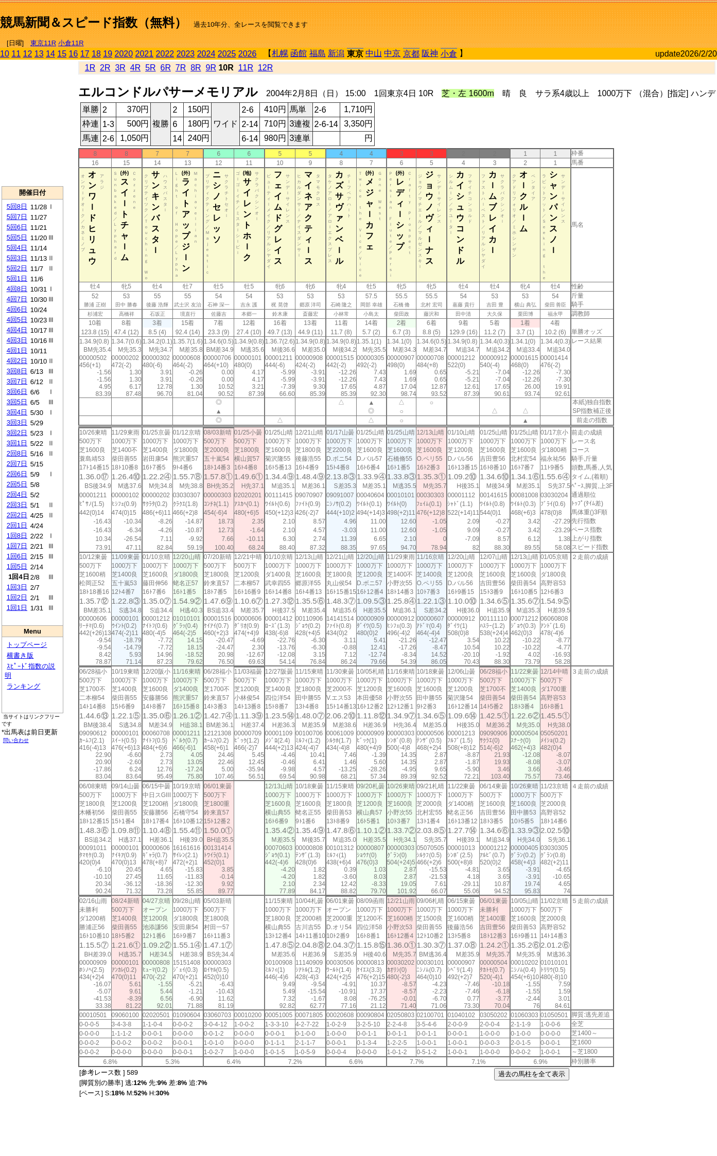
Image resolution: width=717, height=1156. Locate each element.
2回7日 (17, 463)
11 (16, 53)
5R (150, 67)
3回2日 (17, 433)
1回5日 (17, 566)
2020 (124, 53)
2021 (144, 53)
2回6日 (17, 474)
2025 (227, 53)
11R (245, 67)
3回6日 (17, 391)
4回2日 (17, 361)
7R (181, 67)
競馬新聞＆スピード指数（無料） (93, 22)
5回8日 (17, 206)
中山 (373, 53)
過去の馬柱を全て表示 (531, 1074)
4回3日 (17, 340)
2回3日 (17, 505)
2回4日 (17, 494)
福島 (317, 53)
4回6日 (17, 309)
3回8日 (17, 371)
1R (90, 67)
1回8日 (17, 535)
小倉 (449, 53)
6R (165, 67)
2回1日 (17, 525)
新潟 (336, 53)
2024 (206, 53)
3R (120, 67)
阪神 (430, 53)
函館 (298, 53)
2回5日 (17, 484)
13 (39, 53)
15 (61, 53)
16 (73, 53)
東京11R (43, 43)
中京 (392, 53)
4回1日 (17, 350)
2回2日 (17, 515)
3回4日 (17, 412)
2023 (186, 53)
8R (195, 67)
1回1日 (17, 607)
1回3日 (17, 587)
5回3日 (17, 258)
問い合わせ (16, 740)
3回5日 (17, 402)
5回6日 (17, 227)
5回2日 (17, 268)
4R (135, 67)
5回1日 (17, 278)
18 (96, 53)
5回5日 (17, 237)
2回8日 (17, 453)
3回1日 (17, 443)
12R (265, 67)
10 (4, 53)
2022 (165, 53)
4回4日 (17, 330)
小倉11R (71, 43)
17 (85, 53)
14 (50, 53)
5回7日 (17, 217)
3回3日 (17, 422)
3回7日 (17, 381)
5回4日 (17, 247)
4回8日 (17, 289)
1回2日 (17, 597)
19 (107, 53)
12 (27, 53)
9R (211, 67)
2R (105, 67)
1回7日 (17, 546)
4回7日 (17, 299)
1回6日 (17, 556)
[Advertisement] (596, 18)
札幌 (280, 53)
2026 (247, 53)
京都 (411, 53)
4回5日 (17, 319)
